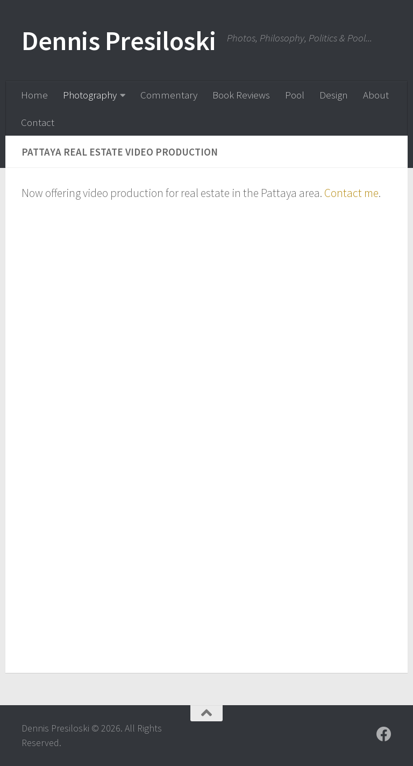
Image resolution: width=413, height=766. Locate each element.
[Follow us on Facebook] (383, 734)
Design (333, 94)
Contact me (351, 193)
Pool (294, 94)
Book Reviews (241, 94)
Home (34, 94)
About (376, 94)
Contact (37, 122)
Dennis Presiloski (119, 41)
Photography (90, 94)
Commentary (168, 94)
